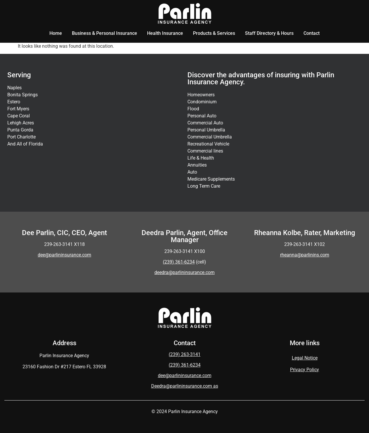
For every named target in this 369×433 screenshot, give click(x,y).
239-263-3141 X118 (64, 244)
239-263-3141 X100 (184, 251)
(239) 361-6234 (185, 365)
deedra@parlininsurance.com (184, 272)
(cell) (184, 262)
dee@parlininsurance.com (64, 255)
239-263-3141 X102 (304, 244)
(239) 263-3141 (185, 354)
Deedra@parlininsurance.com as (184, 386)
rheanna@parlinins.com (304, 255)
